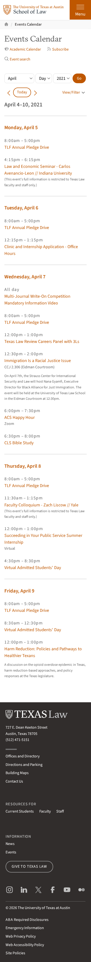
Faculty (45, 811)
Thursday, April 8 (22, 466)
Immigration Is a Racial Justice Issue (37, 360)
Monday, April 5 (21, 127)
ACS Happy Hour (19, 417)
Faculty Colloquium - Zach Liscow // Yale (41, 505)
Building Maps (17, 773)
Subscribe (58, 49)
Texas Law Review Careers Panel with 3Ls (41, 341)
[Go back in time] (8, 92)
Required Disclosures (27, 919)
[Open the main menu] (80, 10)
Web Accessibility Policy (25, 944)
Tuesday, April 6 (21, 207)
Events (11, 852)
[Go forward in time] (35, 92)
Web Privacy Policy (21, 936)
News (10, 843)
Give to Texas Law (29, 866)
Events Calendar (28, 24)
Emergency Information (25, 928)
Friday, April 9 (19, 590)
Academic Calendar (22, 49)
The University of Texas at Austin (44, 907)
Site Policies (15, 953)
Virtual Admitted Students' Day (32, 567)
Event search (17, 59)
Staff (60, 811)
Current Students (20, 811)
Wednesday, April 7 (25, 276)
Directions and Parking (24, 764)
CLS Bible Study (18, 443)
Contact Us (14, 781)
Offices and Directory (23, 756)
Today (22, 92)
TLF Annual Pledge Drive (26, 147)
